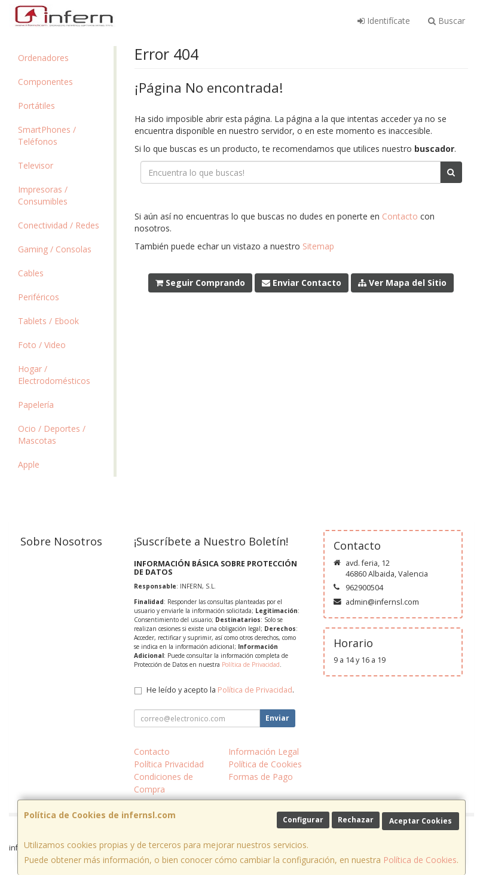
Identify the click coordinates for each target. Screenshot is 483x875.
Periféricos (38, 297)
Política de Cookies (420, 859)
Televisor (35, 165)
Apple (28, 464)
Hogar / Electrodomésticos (54, 374)
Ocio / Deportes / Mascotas (51, 434)
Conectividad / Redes (58, 225)
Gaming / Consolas (54, 249)
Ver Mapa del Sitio (402, 282)
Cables (31, 273)
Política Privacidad (169, 764)
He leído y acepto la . (220, 690)
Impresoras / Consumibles (43, 195)
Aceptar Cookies (420, 821)
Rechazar (356, 820)
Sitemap (318, 246)
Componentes (45, 81)
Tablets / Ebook (48, 321)
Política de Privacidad (251, 664)
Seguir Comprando (200, 282)
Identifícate (383, 20)
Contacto (400, 216)
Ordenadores (43, 57)
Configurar (303, 820)
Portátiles (36, 105)
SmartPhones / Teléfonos (47, 135)
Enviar (277, 718)
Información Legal (263, 751)
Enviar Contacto (301, 282)
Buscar (446, 20)
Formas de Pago (260, 776)
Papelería (36, 404)
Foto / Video (42, 344)
